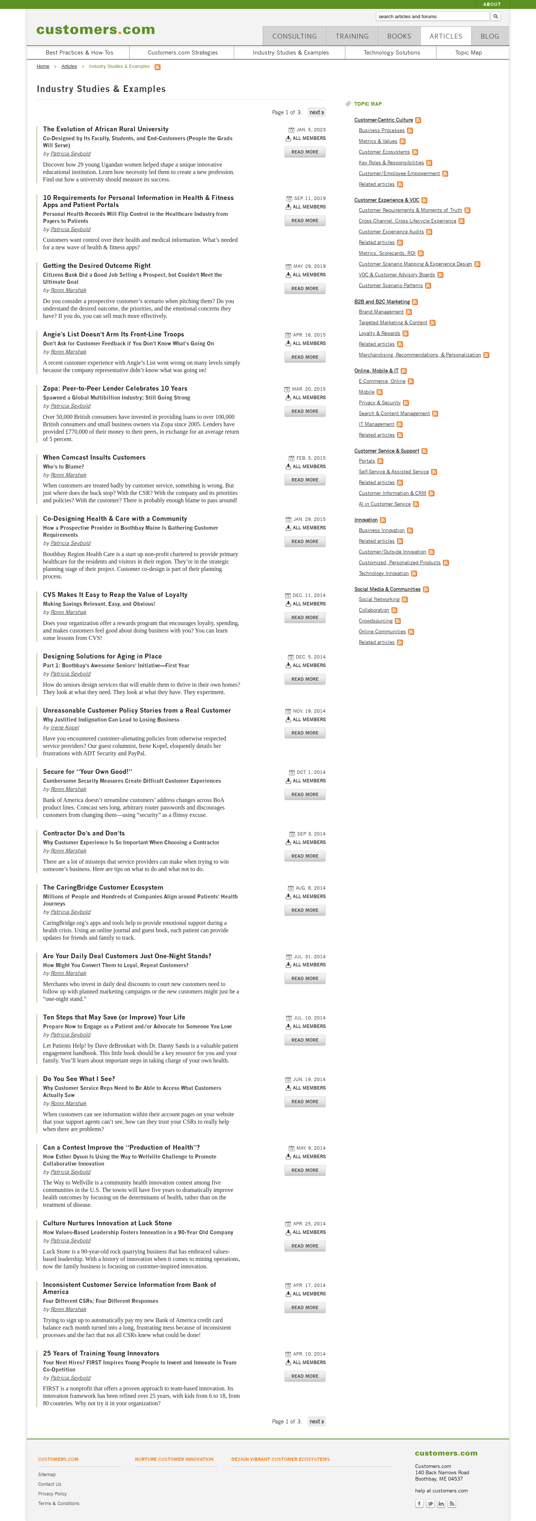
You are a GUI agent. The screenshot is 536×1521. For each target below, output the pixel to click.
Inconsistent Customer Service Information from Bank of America (129, 1288)
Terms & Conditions (58, 1503)
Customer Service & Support (386, 451)
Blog (490, 36)
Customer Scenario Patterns (391, 285)
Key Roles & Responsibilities (391, 162)
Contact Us (49, 1484)
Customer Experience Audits (391, 231)
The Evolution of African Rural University (106, 129)
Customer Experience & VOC (386, 200)
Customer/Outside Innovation (392, 552)
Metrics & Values (378, 141)
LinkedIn (441, 1503)
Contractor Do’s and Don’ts (84, 833)
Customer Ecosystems (384, 152)
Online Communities (382, 631)
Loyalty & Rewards (379, 333)
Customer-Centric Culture (383, 120)
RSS (451, 1503)
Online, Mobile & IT (376, 371)
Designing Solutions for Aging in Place (102, 656)
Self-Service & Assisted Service (394, 471)
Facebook (419, 1503)
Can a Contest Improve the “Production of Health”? (121, 1147)
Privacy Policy (52, 1494)
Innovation (366, 520)
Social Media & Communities (387, 589)
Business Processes (382, 130)
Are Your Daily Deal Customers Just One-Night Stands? (127, 956)
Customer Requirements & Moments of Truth (410, 210)
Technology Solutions (392, 52)
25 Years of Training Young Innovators (101, 1353)
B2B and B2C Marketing (382, 302)
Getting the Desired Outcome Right (96, 265)
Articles (446, 36)
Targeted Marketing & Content (393, 322)
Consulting (294, 36)
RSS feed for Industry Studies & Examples (158, 67)
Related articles (377, 184)
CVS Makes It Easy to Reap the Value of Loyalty (115, 594)
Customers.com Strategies (183, 52)
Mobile (366, 392)
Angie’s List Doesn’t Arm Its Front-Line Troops (113, 334)
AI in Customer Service (385, 504)
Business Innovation (382, 530)
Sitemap (47, 1474)
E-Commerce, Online (382, 381)
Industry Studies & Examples (291, 52)
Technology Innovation (384, 573)
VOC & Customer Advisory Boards (397, 274)
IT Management (376, 424)
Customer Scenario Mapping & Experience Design (415, 264)
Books (399, 36)
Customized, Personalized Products (400, 562)
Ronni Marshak (68, 290)
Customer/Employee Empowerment (399, 173)
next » (317, 112)
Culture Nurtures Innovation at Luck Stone (107, 1223)
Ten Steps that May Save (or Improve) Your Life (114, 1017)
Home (43, 66)
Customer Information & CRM (392, 493)
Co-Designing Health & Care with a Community (115, 518)
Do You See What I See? (79, 1079)
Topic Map (468, 52)
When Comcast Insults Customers (94, 457)
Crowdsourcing (376, 621)
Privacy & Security (380, 402)
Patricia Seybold (70, 153)
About (492, 4)
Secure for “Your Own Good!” (87, 771)
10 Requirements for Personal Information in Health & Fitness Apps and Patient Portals (138, 201)
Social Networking (379, 599)
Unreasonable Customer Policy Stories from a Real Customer (137, 710)
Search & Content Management (394, 413)
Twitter (430, 1503)
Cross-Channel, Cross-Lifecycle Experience (407, 221)
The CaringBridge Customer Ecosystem (103, 887)
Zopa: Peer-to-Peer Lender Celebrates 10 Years (115, 388)
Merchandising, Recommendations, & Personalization (420, 355)
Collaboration (374, 610)
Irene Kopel (64, 727)
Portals (367, 461)
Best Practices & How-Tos (79, 52)
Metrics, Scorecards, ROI (387, 253)
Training (352, 36)
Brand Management (381, 312)
